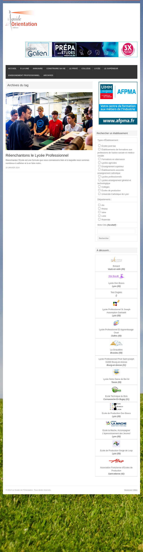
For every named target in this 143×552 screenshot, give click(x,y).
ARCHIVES (48, 75)
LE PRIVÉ (73, 68)
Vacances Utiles (130, 490)
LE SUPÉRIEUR (111, 68)
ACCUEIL (12, 68)
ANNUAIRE (38, 68)
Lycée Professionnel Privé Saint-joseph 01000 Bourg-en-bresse (116, 362)
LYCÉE (97, 68)
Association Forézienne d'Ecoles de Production (116, 470)
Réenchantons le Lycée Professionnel (37, 155)
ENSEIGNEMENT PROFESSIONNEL (24, 75)
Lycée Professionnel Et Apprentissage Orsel (116, 332)
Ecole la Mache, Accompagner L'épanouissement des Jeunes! (116, 433)
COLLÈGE (86, 68)
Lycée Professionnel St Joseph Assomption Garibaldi (116, 312)
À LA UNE (24, 68)
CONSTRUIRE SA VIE (55, 68)
